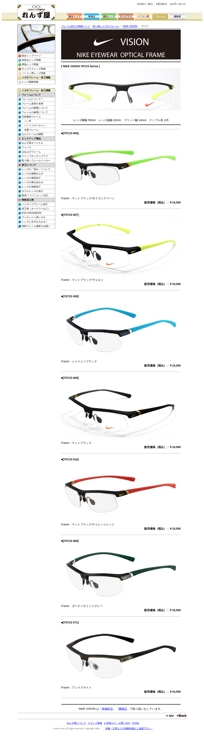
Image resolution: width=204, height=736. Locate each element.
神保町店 (107, 708)
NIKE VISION (130, 26)
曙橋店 (123, 708)
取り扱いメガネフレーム (106, 26)
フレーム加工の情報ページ (75, 26)
